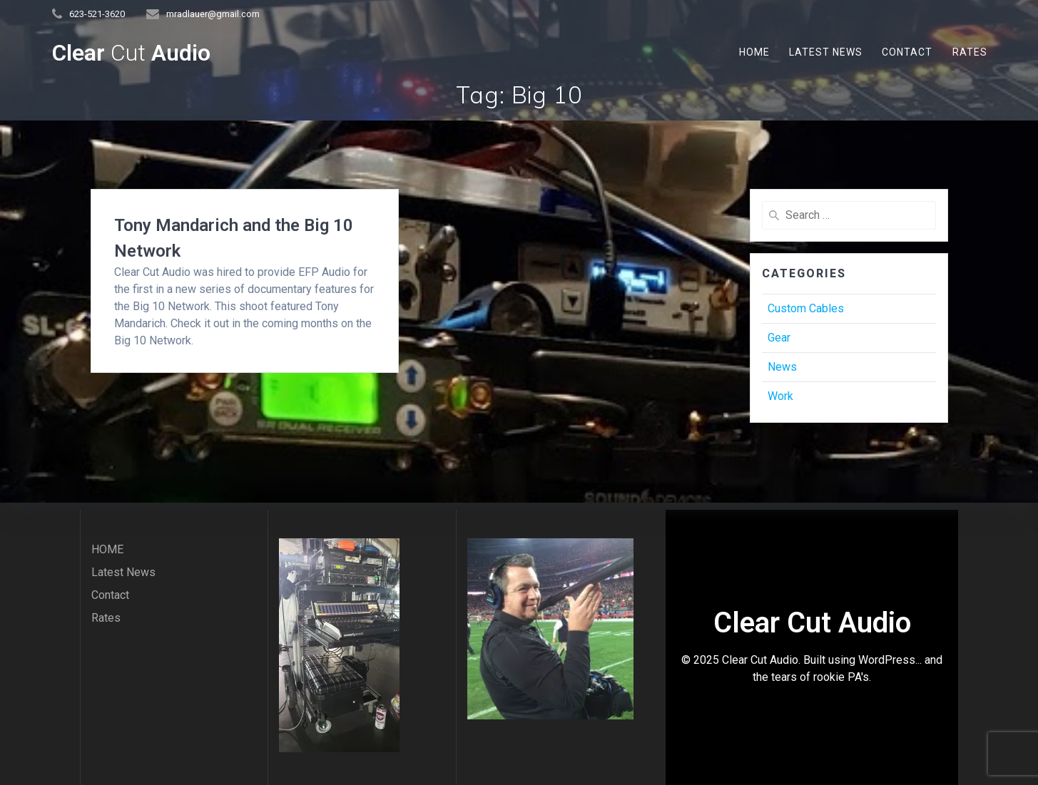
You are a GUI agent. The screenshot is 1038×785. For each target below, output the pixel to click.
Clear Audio (131, 52)
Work (780, 396)
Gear (779, 337)
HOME (754, 52)
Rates (969, 52)
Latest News (826, 52)
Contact (907, 52)
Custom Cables (806, 308)
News (782, 367)
